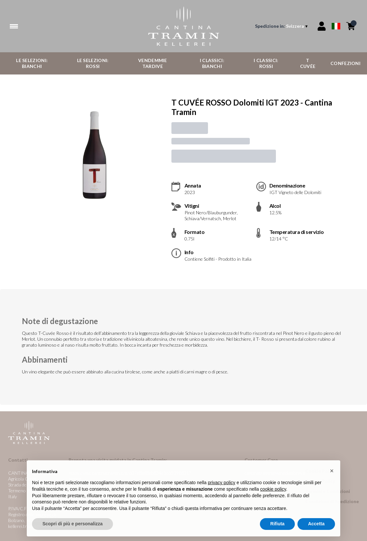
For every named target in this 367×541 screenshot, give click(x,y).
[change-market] (282, 26)
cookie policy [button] (273, 495)
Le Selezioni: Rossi (93, 63)
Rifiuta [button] (277, 530)
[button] (332, 476)
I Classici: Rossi (266, 63)
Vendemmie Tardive (152, 63)
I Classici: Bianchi (212, 63)
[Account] (321, 26)
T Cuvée (308, 63)
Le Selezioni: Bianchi (32, 63)
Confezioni (345, 63)
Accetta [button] (316, 530)
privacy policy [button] (221, 488)
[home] (184, 26)
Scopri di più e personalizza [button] (72, 530)
